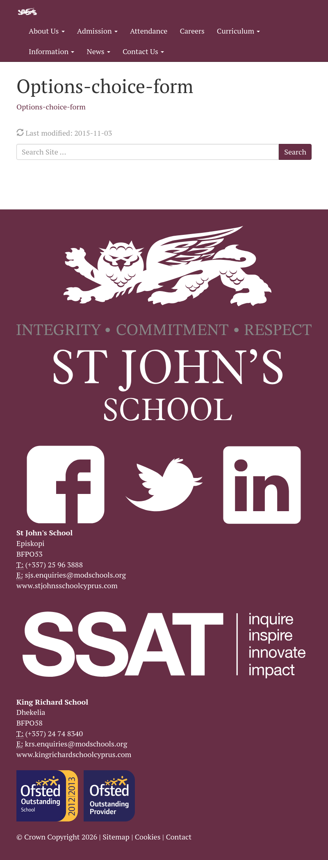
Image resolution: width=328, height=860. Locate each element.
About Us (47, 31)
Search (295, 152)
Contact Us (143, 51)
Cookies (148, 837)
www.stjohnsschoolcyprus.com (67, 585)
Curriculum (238, 31)
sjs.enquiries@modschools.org (75, 575)
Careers (192, 31)
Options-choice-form (51, 106)
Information (51, 51)
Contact (178, 837)
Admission (97, 31)
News (98, 51)
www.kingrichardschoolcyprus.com (73, 754)
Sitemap (116, 837)
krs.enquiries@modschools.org (76, 744)
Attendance (148, 31)
